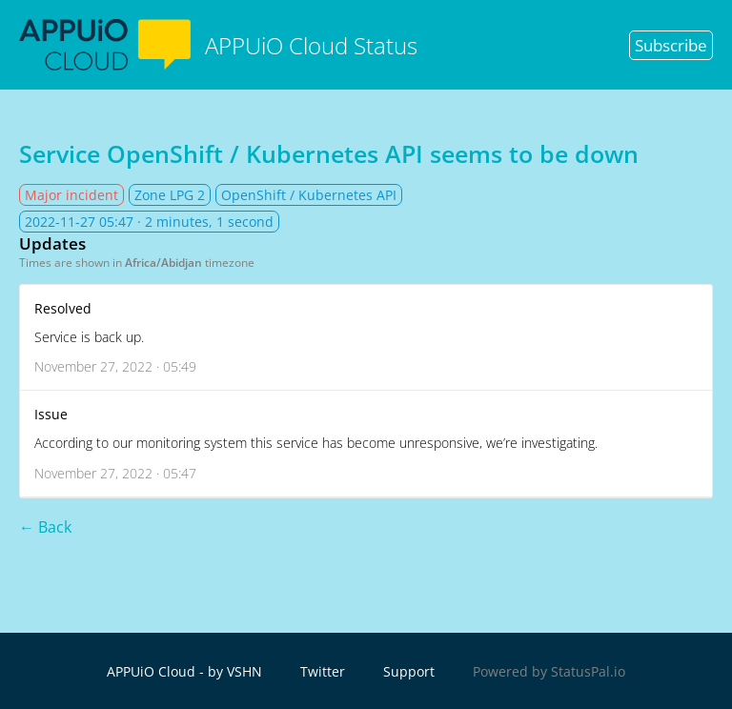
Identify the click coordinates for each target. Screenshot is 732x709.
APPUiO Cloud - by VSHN (184, 671)
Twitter (322, 671)
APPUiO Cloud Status (218, 45)
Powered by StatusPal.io (549, 671)
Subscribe (671, 45)
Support (409, 671)
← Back (45, 527)
